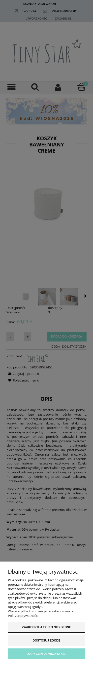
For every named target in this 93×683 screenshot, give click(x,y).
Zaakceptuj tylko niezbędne (46, 627)
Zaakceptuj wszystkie (46, 654)
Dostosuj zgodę (47, 640)
